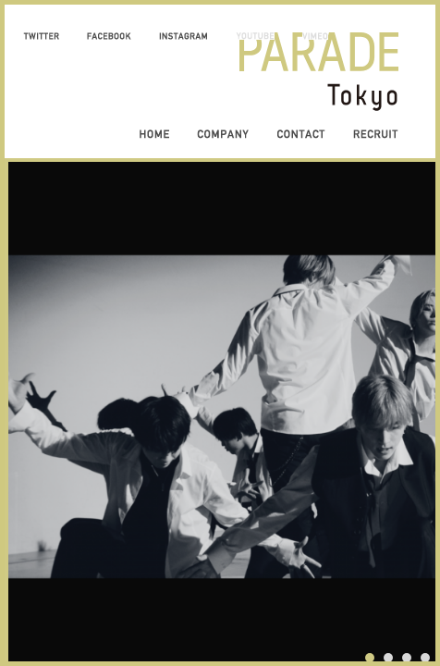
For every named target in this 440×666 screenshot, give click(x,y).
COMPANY (223, 134)
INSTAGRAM (183, 36)
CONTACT (300, 134)
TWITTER (41, 36)
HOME (154, 134)
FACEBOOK (109, 36)
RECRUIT (375, 134)
